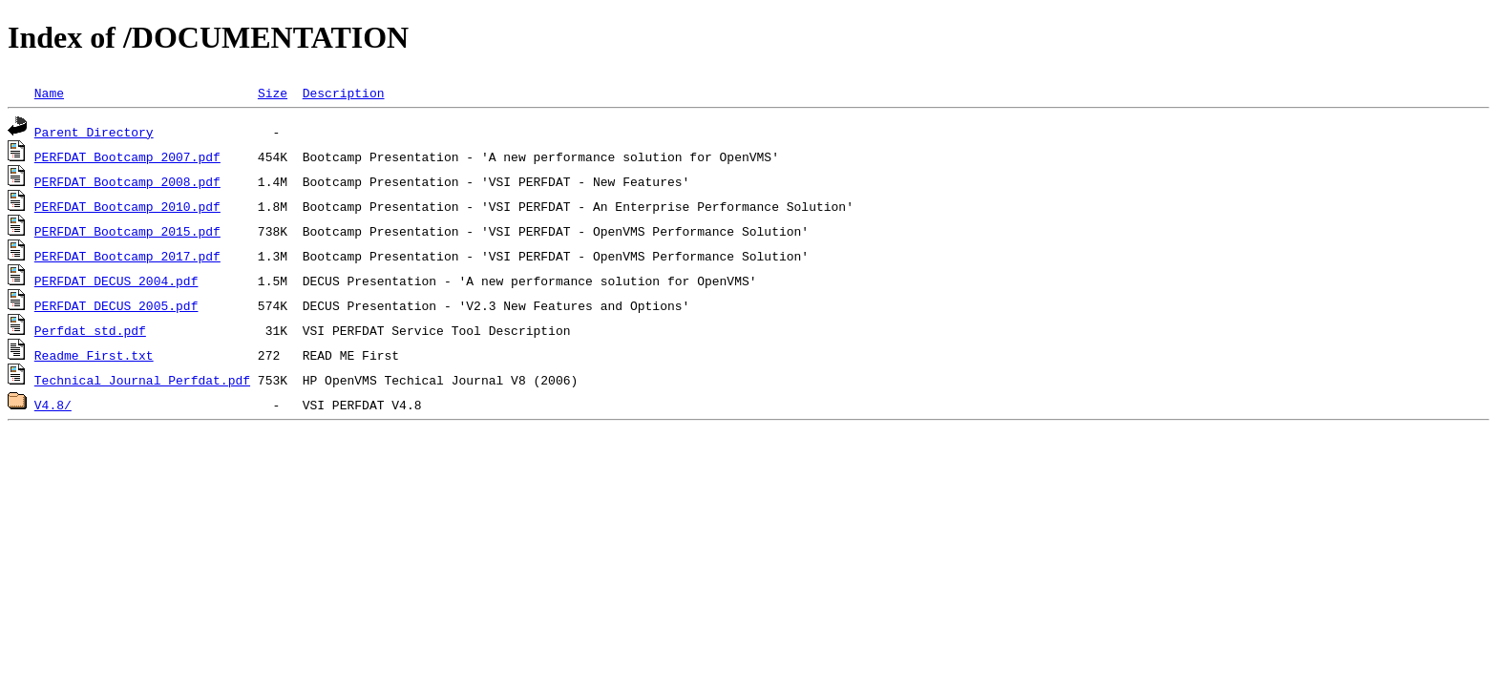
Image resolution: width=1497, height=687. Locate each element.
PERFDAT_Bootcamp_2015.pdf (127, 230)
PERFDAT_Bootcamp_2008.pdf (127, 181)
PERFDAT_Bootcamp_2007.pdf (127, 156)
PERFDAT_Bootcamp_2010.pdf (127, 206)
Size (272, 92)
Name (49, 92)
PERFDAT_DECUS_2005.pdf (116, 305)
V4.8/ (53, 404)
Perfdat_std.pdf (90, 330)
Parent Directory (94, 131)
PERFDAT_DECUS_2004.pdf (116, 280)
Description (344, 92)
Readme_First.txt (94, 355)
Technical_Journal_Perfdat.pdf (142, 379)
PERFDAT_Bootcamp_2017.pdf (127, 255)
